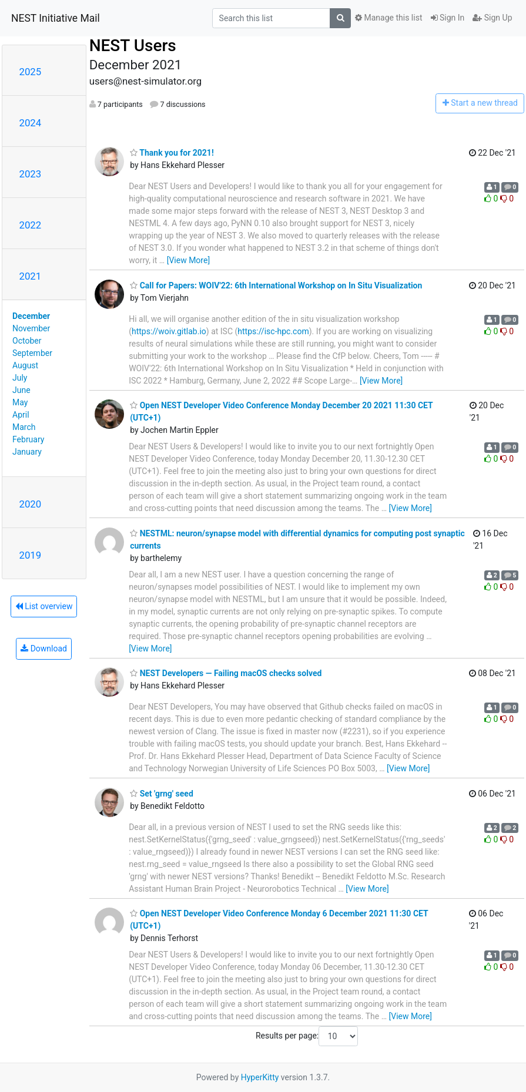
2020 (30, 504)
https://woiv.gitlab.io (169, 331)
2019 (30, 555)
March (24, 427)
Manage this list (388, 17)
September (32, 353)
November (31, 328)
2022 (30, 225)
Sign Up (492, 17)
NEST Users (132, 45)
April (20, 414)
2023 (30, 174)
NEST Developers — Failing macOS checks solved (225, 673)
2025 (30, 72)
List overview (44, 606)
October (26, 340)
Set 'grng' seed (161, 793)
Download (44, 648)
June (21, 390)
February (28, 439)
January (27, 451)
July (19, 377)
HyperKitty (260, 1077)
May (20, 402)
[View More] (188, 260)
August (25, 365)
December (31, 316)
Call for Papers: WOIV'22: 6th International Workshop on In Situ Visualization (276, 285)
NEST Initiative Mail (55, 18)
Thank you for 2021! (172, 152)
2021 (30, 276)
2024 (30, 123)
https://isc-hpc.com (273, 331)
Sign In (448, 17)
